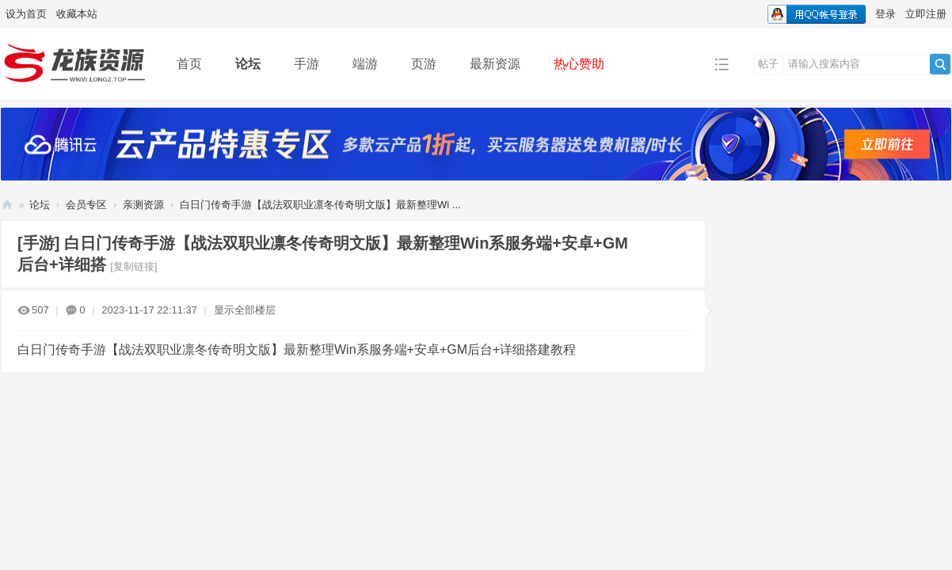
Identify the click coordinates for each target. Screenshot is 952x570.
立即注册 (925, 14)
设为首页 (26, 14)
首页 (189, 63)
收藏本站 (76, 14)
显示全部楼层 (245, 310)
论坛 (248, 63)
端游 (365, 63)
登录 (885, 14)
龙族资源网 (7, 204)
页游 (423, 63)
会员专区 (86, 205)
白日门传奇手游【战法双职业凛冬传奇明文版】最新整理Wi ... (320, 205)
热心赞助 (579, 63)
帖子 (768, 64)
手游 (306, 63)
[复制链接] (133, 266)
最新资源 (495, 63)
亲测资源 (143, 205)
